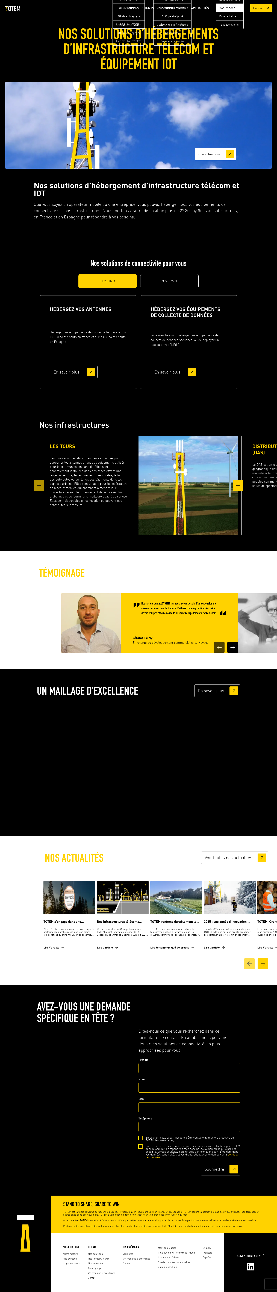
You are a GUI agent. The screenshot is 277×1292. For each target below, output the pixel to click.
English (207, 1247)
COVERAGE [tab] (169, 283)
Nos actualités (96, 1263)
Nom (189, 1086)
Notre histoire (71, 1247)
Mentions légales (167, 1247)
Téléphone (189, 1125)
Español (207, 1257)
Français (207, 1252)
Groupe (127, 8)
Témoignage (94, 1268)
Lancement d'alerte (168, 1257)
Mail (189, 1106)
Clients (146, 8)
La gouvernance (71, 1263)
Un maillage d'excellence (101, 1272)
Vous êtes (128, 1253)
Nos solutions (95, 1253)
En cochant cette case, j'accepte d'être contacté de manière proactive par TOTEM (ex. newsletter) (190, 1140)
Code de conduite (167, 1266)
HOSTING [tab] (107, 283)
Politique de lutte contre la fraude (176, 1252)
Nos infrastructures (99, 1258)
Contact (261, 8)
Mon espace (229, 8)
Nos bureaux (70, 1258)
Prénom (189, 1067)
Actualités (199, 8)
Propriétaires (171, 8)
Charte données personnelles (174, 1262)
